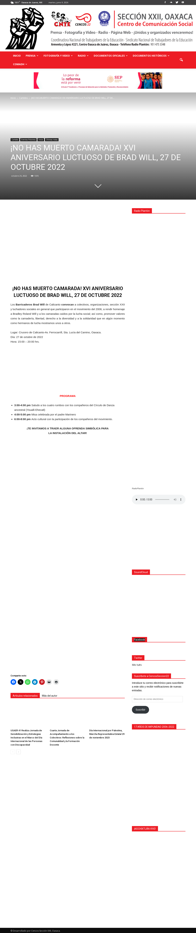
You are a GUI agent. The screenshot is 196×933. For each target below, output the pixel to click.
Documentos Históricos (151, 55)
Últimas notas (51, 139)
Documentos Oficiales (111, 55)
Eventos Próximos (28, 139)
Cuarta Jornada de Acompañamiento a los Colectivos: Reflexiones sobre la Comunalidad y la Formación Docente (67, 737)
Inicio (17, 55)
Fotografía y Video (58, 55)
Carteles (15, 139)
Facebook (139, 638)
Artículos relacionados (25, 695)
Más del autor (49, 695)
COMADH (20, 64)
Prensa (32, 55)
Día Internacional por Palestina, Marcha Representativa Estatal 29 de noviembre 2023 (106, 734)
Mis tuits (137, 664)
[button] (181, 60)
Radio (83, 55)
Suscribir (140, 708)
